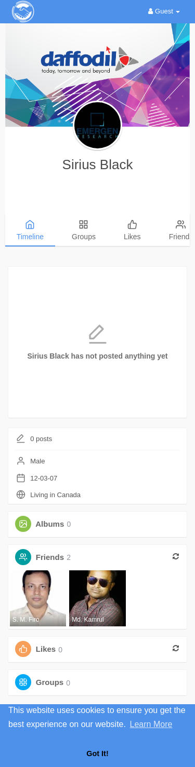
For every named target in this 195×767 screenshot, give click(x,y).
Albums (49, 523)
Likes (46, 649)
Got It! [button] (97, 753)
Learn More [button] (151, 724)
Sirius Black (97, 164)
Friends (50, 557)
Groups (49, 682)
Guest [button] (164, 11)
